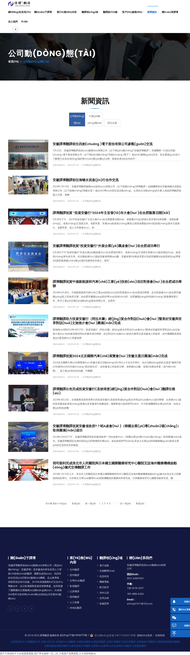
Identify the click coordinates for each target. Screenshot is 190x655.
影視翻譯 (74, 585)
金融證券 (104, 603)
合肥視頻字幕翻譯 (145, 641)
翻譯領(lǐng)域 (90, 12)
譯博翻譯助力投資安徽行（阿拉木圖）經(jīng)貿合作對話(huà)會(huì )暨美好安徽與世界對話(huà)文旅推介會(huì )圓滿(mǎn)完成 (117, 321)
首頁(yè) (13, 61)
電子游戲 (104, 565)
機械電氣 (104, 581)
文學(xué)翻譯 (77, 580)
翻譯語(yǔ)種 (110, 12)
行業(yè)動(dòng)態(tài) (94, 119)
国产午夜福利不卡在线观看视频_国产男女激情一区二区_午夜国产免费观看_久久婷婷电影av (48, 653)
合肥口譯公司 (48, 641)
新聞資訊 (152, 12)
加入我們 (13, 21)
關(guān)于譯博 (43, 12)
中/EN (24, 21)
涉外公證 (104, 592)
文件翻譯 (74, 569)
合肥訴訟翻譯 (83, 641)
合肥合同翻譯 (128, 641)
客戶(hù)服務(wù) (132, 12)
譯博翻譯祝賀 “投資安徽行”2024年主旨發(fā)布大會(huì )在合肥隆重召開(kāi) (111, 213)
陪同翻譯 (74, 596)
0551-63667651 (135, 578)
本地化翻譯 (76, 607)
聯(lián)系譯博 (170, 12)
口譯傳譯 (74, 591)
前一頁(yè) (82, 503)
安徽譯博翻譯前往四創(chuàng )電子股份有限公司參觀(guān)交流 (103, 144)
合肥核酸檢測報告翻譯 (56, 645)
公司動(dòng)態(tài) (71, 123)
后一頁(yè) (134, 503)
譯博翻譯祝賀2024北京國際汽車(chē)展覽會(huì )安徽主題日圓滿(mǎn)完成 (110, 356)
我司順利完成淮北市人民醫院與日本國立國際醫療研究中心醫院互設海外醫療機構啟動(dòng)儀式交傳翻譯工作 (115, 465)
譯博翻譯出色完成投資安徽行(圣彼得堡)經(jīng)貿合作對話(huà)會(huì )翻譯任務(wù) (114, 391)
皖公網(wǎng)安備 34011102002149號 (115, 635)
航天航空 (104, 587)
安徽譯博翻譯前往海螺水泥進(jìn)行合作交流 (86, 180)
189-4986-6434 (135, 593)
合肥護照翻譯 (139, 645)
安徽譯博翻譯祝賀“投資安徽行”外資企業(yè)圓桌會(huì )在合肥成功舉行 (106, 246)
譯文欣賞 (118, 123)
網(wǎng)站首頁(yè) (19, 12)
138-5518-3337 (135, 588)
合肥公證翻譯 (113, 641)
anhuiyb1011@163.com (139, 603)
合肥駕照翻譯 (98, 641)
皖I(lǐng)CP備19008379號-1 (74, 635)
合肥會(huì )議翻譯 (66, 641)
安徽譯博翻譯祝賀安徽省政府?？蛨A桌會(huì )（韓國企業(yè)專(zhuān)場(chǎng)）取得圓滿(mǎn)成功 (117, 428)
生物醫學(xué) (107, 570)
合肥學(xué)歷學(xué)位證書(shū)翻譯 (111, 645)
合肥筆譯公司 (18, 641)
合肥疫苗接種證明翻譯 (168, 641)
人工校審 (74, 602)
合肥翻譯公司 (33, 641)
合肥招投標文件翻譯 (79, 645)
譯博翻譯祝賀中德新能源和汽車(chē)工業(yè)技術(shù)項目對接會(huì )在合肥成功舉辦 (117, 283)
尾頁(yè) (148, 503)
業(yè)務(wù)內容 (67, 12)
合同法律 (104, 597)
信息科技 (104, 576)
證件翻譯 (74, 575)
